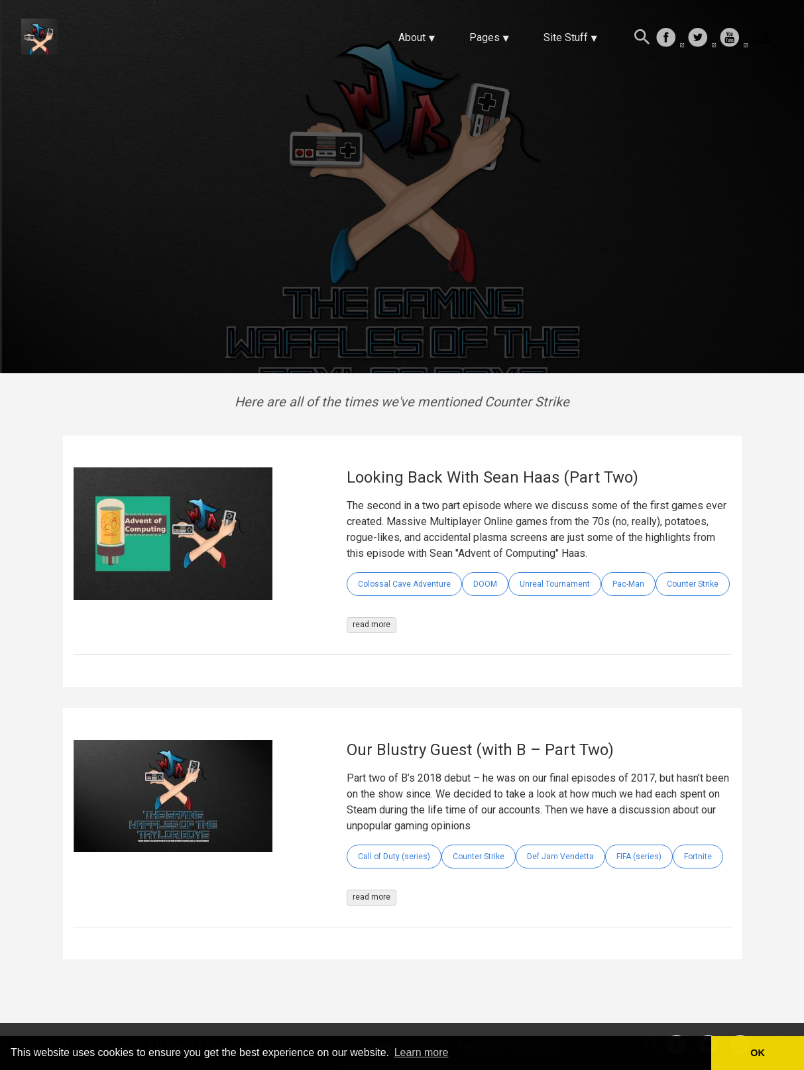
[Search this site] (642, 38)
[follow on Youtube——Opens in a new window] (733, 38)
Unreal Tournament (555, 584)
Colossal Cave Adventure (404, 584)
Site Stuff (566, 37)
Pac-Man (628, 584)
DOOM (485, 584)
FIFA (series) (638, 856)
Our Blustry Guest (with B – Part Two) (480, 750)
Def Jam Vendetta (560, 856)
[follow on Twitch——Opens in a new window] (765, 38)
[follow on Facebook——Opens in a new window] (670, 38)
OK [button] (757, 1052)
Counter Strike (692, 584)
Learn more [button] (421, 1052)
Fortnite (698, 856)
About (412, 37)
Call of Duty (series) (394, 856)
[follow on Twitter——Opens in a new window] (702, 38)
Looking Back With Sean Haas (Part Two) (492, 477)
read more (371, 624)
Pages (484, 37)
